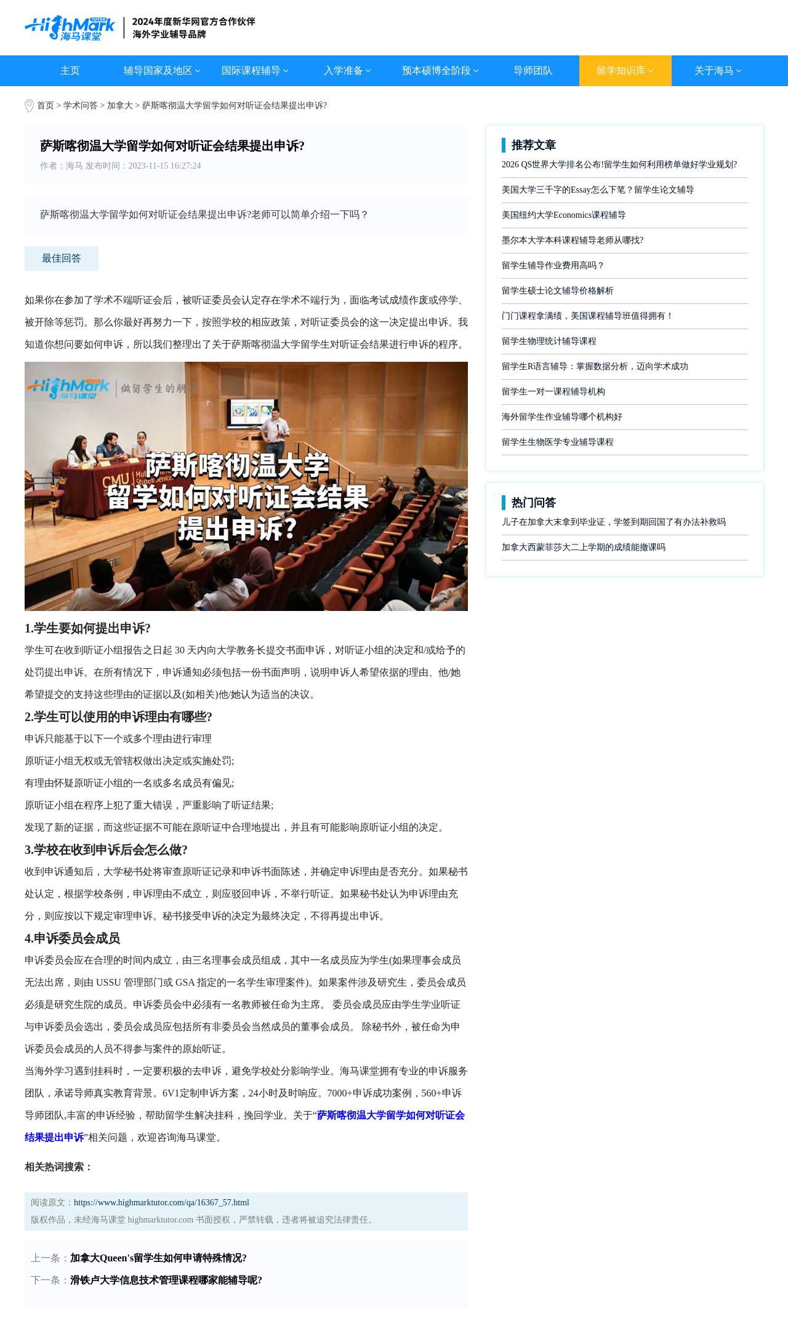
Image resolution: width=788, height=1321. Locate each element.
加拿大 (121, 105)
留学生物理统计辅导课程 (549, 341)
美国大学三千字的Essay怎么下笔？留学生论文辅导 (598, 189)
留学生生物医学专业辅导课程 (558, 442)
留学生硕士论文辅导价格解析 (558, 290)
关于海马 (718, 70)
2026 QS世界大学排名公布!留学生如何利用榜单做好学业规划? (619, 164)
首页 (45, 105)
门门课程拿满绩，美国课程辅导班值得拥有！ (588, 316)
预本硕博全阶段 (440, 70)
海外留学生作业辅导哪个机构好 (562, 416)
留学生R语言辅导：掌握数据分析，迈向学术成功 (595, 366)
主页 (70, 70)
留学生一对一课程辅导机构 (553, 391)
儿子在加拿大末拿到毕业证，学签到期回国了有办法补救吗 (614, 522)
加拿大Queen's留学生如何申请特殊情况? (158, 1258)
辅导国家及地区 (162, 70)
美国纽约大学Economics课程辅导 (564, 215)
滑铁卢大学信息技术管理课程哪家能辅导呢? (166, 1280)
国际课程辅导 (255, 70)
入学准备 (347, 70)
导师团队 (533, 70)
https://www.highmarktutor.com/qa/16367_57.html (161, 1202)
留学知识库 (625, 70)
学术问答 (80, 105)
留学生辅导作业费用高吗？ (553, 265)
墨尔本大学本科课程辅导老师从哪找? (572, 240)
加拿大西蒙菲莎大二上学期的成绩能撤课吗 (583, 547)
